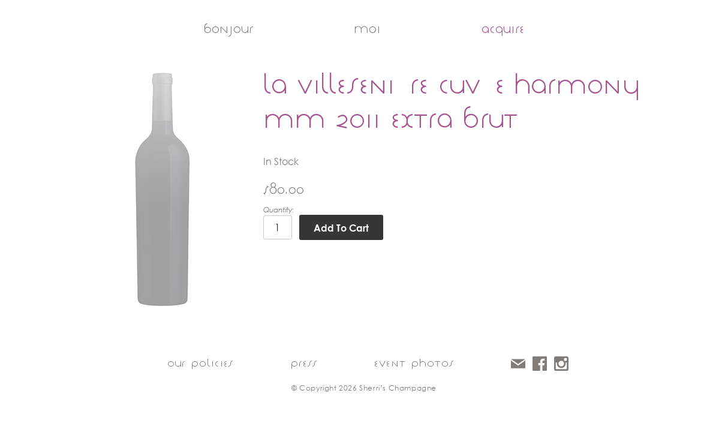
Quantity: (278, 209)
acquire (503, 29)
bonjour (228, 29)
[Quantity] (277, 227)
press (303, 363)
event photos (414, 363)
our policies (200, 363)
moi (367, 29)
